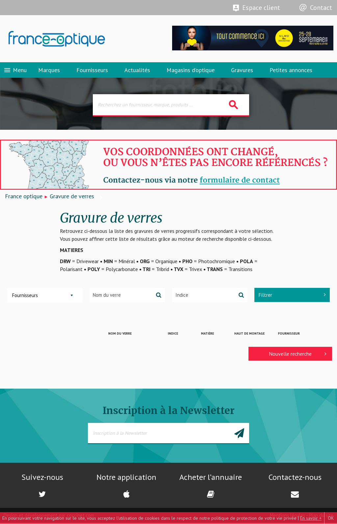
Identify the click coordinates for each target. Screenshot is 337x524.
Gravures (242, 70)
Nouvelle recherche (297, 354)
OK (331, 518)
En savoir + (311, 518)
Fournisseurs (92, 70)
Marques (49, 70)
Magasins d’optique (191, 70)
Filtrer (292, 295)
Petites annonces (291, 70)
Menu (15, 71)
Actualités (137, 70)
